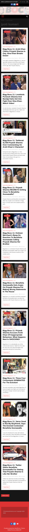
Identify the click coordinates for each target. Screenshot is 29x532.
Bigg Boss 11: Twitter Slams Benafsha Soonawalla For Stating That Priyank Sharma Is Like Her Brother (13, 469)
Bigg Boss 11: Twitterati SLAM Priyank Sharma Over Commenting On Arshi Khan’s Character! (13, 143)
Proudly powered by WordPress (12, 528)
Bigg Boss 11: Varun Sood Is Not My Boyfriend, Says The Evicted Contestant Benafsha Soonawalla (14, 424)
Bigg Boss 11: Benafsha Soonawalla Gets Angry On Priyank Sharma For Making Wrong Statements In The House (14, 287)
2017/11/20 (22, 430)
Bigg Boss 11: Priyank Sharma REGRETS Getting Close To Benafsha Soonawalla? (14, 191)
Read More (6, 69)
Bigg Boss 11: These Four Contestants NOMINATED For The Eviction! (14, 380)
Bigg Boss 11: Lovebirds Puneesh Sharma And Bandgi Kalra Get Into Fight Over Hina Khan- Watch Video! (13, 98)
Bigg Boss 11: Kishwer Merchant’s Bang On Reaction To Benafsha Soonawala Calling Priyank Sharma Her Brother (13, 238)
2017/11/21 (22, 105)
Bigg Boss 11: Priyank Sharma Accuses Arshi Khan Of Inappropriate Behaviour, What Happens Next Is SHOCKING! (14, 334)
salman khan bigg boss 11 (8, 46)
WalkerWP (18, 530)
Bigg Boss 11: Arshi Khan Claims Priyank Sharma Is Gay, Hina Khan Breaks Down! (14, 52)
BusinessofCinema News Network (10, 58)
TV (14, 46)
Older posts (5, 495)
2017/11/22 (22, 58)
